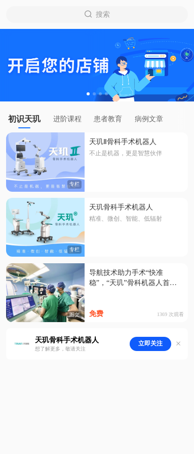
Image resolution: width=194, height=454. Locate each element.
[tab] (27, 119)
